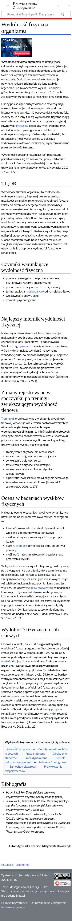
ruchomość (20, 545)
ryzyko (32, 670)
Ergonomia (22, 864)
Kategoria (7, 864)
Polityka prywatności (14, 902)
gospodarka (34, 291)
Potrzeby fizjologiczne (52, 762)
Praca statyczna (35, 753)
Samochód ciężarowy (23, 766)
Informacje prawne (13, 907)
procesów (22, 125)
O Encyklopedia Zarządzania (48, 902)
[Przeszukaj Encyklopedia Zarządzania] (36, 14)
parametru (26, 346)
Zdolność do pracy (18, 749)
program (56, 709)
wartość (6, 661)
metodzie (15, 566)
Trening (6, 418)
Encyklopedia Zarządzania (25, 5)
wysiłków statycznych (39, 587)
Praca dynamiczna (35, 758)
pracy (47, 159)
